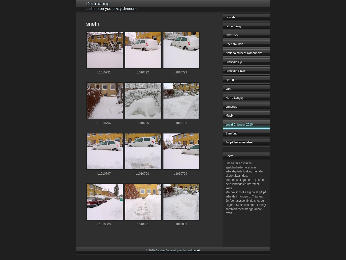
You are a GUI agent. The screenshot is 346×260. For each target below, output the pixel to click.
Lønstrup (231, 106)
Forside (231, 17)
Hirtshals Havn (235, 71)
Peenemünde (234, 44)
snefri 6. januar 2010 (239, 124)
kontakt (195, 250)
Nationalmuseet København (244, 53)
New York (232, 35)
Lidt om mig (233, 26)
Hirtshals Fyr (234, 62)
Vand (229, 89)
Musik (229, 115)
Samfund (232, 133)
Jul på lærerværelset (239, 142)
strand (230, 80)
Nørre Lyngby (235, 97)
